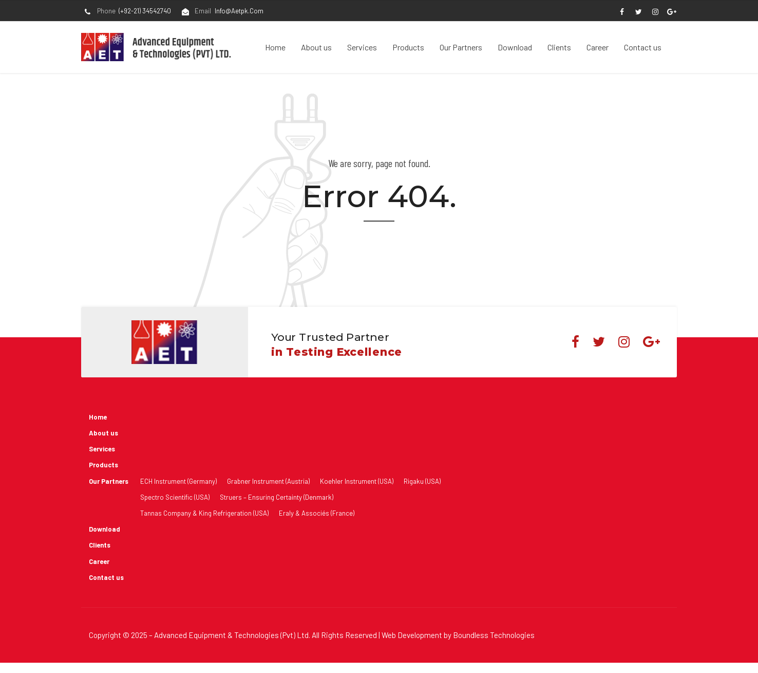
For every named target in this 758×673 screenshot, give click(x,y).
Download (515, 47)
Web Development (412, 635)
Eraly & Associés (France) (316, 513)
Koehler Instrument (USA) (356, 481)
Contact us (642, 47)
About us (316, 47)
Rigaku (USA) (422, 481)
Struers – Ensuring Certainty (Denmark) (276, 497)
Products (408, 47)
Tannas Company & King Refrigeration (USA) (204, 513)
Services (362, 47)
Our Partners (461, 47)
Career (597, 47)
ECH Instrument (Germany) (178, 481)
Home (275, 47)
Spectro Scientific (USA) (175, 497)
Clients (559, 47)
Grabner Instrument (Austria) (268, 481)
